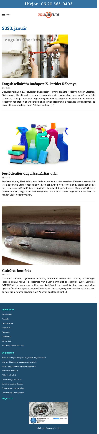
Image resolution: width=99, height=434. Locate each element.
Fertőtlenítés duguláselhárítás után (29, 173)
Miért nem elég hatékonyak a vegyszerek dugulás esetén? (24, 358)
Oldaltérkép (6, 336)
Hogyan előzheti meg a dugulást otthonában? (19, 362)
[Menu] (6, 15)
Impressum (6, 328)
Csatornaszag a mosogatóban (13, 388)
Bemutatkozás (7, 323)
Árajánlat (5, 319)
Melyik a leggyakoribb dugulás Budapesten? (19, 366)
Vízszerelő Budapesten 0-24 (12, 345)
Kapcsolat (6, 332)
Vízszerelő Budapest (10, 371)
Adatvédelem (7, 314)
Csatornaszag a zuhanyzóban (13, 393)
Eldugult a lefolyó (9, 375)
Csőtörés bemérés (16, 271)
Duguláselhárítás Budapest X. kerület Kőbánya (39, 84)
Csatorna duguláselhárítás (12, 379)
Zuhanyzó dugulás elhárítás (12, 384)
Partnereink (6, 341)
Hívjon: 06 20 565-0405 (48, 4)
